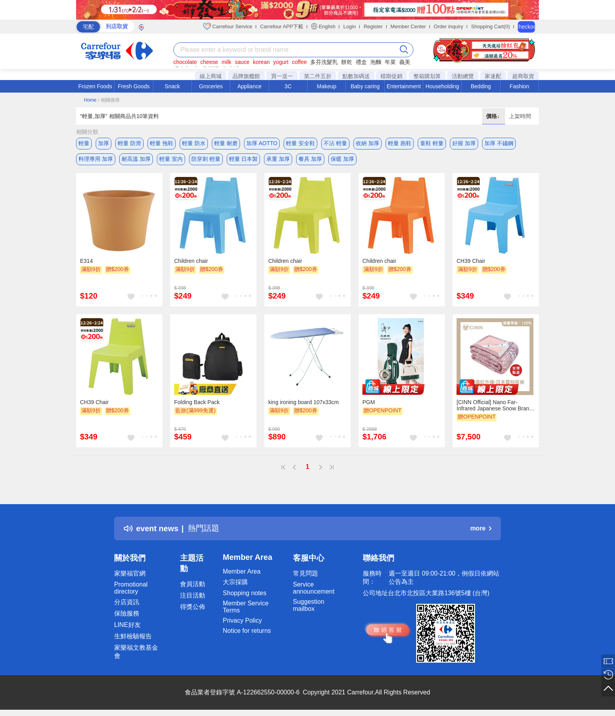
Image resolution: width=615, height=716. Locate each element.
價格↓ (493, 116)
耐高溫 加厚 (136, 159)
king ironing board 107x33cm (303, 402)
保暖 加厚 (342, 159)
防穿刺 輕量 (205, 159)
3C (287, 86)
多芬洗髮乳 (324, 62)
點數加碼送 (356, 76)
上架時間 (520, 116)
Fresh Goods (134, 86)
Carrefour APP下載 (281, 26)
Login (349, 26)
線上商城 (211, 76)
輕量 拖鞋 (161, 143)
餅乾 (346, 62)
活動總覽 (463, 76)
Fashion (519, 86)
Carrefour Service (227, 26)
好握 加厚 (464, 143)
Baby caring (365, 86)
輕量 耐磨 (226, 143)
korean (261, 62)
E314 (86, 261)
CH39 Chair (471, 261)
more (480, 528)
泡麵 (375, 62)
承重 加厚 (278, 159)
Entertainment (404, 86)
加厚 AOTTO (262, 143)
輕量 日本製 (243, 159)
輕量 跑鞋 (399, 143)
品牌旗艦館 (246, 76)
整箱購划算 (427, 76)
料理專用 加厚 (95, 159)
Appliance (249, 86)
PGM (368, 402)
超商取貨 (523, 76)
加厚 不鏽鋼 (498, 143)
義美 (404, 62)
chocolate (185, 62)
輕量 (83, 143)
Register (373, 26)
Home (90, 100)
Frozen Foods (95, 86)
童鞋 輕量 (432, 143)
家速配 (493, 76)
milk (226, 62)
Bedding (481, 86)
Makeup (327, 86)
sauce (242, 62)
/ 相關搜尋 (109, 100)
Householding (442, 86)
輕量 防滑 (129, 143)
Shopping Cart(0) (490, 26)
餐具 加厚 (310, 159)
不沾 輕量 (335, 143)
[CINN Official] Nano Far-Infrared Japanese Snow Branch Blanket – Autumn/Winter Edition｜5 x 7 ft (496, 405)
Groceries (211, 86)
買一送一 (282, 76)
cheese (209, 62)
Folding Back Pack (197, 402)
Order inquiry (448, 26)
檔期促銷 (391, 76)
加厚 (103, 143)
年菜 (390, 62)
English (323, 26)
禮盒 (361, 62)
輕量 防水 (194, 143)
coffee (299, 62)
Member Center (408, 26)
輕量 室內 (171, 159)
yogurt (281, 62)
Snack (172, 86)
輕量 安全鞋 (300, 143)
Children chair (191, 261)
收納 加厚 (367, 143)
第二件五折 (317, 76)
